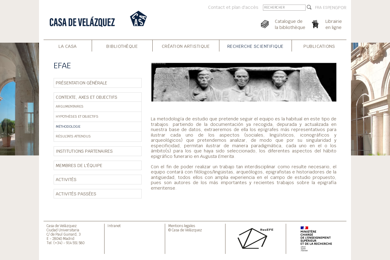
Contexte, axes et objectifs (86, 97)
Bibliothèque (122, 46)
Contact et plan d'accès (233, 7)
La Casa (67, 46)
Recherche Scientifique (255, 46)
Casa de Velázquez (62, 225)
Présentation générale (81, 83)
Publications (319, 46)
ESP (326, 7)
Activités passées (76, 194)
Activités (66, 179)
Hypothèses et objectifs (77, 116)
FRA (318, 7)
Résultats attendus (73, 136)
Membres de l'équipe (79, 165)
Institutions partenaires (84, 151)
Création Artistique (186, 46)
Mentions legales (181, 225)
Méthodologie (68, 126)
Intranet (114, 225)
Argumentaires (69, 106)
